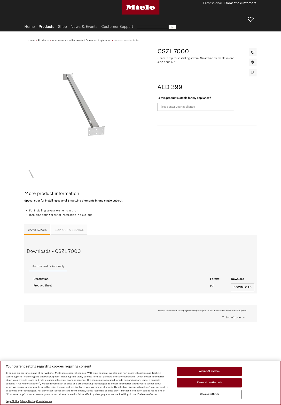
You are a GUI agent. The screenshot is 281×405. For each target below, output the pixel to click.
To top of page (231, 317)
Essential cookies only (209, 383)
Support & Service (69, 230)
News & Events (84, 27)
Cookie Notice (44, 401)
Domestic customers (240, 3)
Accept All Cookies (209, 371)
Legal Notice (12, 401)
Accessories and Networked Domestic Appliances (81, 40)
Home (31, 40)
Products (43, 40)
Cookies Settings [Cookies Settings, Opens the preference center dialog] (209, 394)
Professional (212, 3)
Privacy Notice (27, 401)
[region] (140, 383)
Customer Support (117, 27)
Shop (62, 27)
